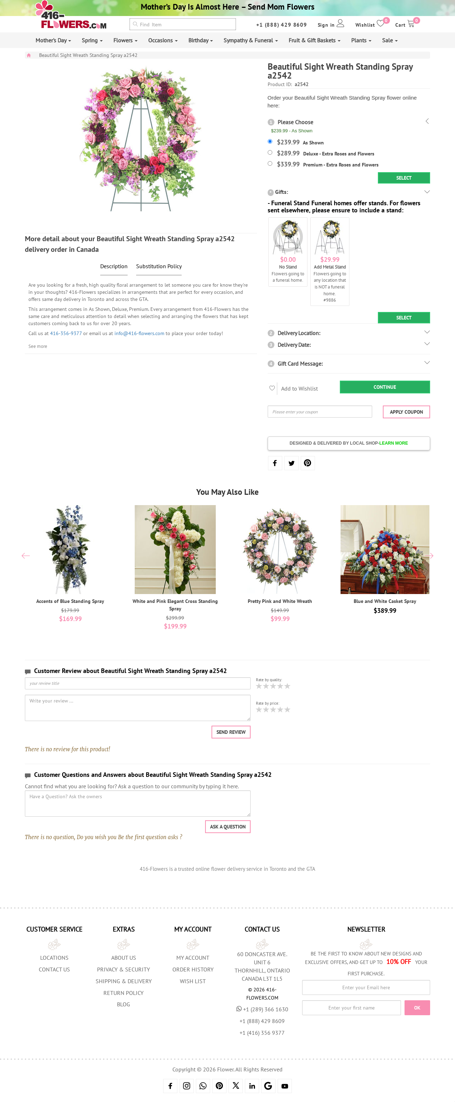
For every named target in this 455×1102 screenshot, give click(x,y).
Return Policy (123, 992)
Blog (123, 1004)
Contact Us (54, 969)
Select (404, 178)
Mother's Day (53, 40)
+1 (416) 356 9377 (262, 1032)
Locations (54, 957)
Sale (390, 40)
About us (123, 957)
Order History (193, 969)
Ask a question (228, 826)
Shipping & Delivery (124, 981)
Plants (361, 40)
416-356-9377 (66, 333)
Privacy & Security (123, 969)
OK (417, 1008)
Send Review (231, 732)
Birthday (200, 40)
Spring (92, 40)
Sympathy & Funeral (251, 40)
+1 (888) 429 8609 (281, 24)
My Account (192, 957)
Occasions (163, 40)
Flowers (125, 40)
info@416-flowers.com (139, 333)
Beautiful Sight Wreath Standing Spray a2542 (88, 55)
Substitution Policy (159, 266)
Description (114, 266)
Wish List (193, 981)
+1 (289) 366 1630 (262, 1009)
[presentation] (25, 556)
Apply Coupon (406, 412)
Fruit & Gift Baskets (315, 40)
